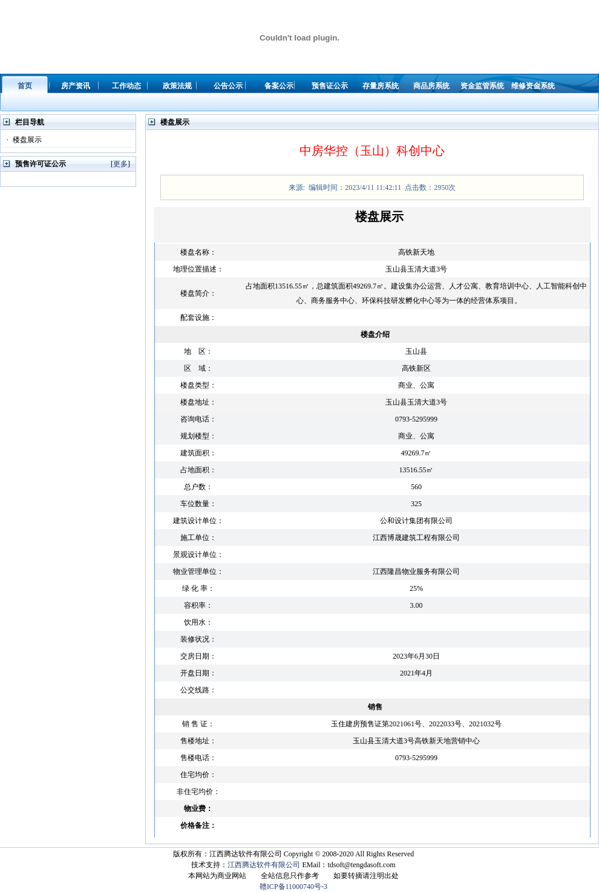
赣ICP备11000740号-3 (293, 886)
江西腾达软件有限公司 (263, 865)
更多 (120, 164)
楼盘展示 (22, 139)
